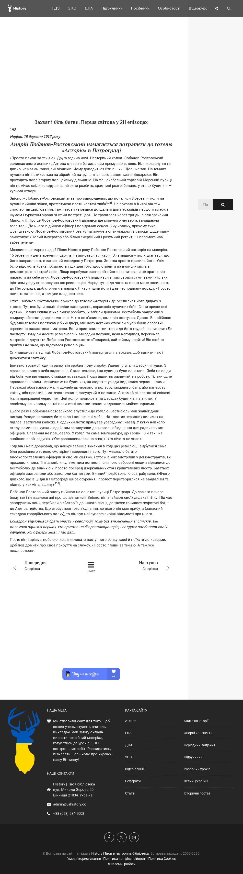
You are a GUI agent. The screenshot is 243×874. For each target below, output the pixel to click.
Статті (130, 793)
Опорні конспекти (198, 733)
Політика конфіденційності (124, 859)
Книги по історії (196, 721)
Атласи (130, 721)
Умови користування (84, 859)
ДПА (128, 745)
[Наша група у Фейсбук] (109, 837)
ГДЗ (128, 733)
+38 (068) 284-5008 (68, 813)
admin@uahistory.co (69, 804)
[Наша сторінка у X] (122, 837)
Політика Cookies (162, 859)
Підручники (193, 757)
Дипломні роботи (122, 864)
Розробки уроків (197, 769)
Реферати (133, 781)
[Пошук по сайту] (229, 8)
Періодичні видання (200, 745)
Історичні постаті (197, 793)
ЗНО (128, 757)
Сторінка (42, 565)
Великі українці (196, 781)
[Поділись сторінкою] (216, 8)
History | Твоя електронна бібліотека (120, 853)
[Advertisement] (91, 76)
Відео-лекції (134, 769)
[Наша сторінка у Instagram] (134, 837)
